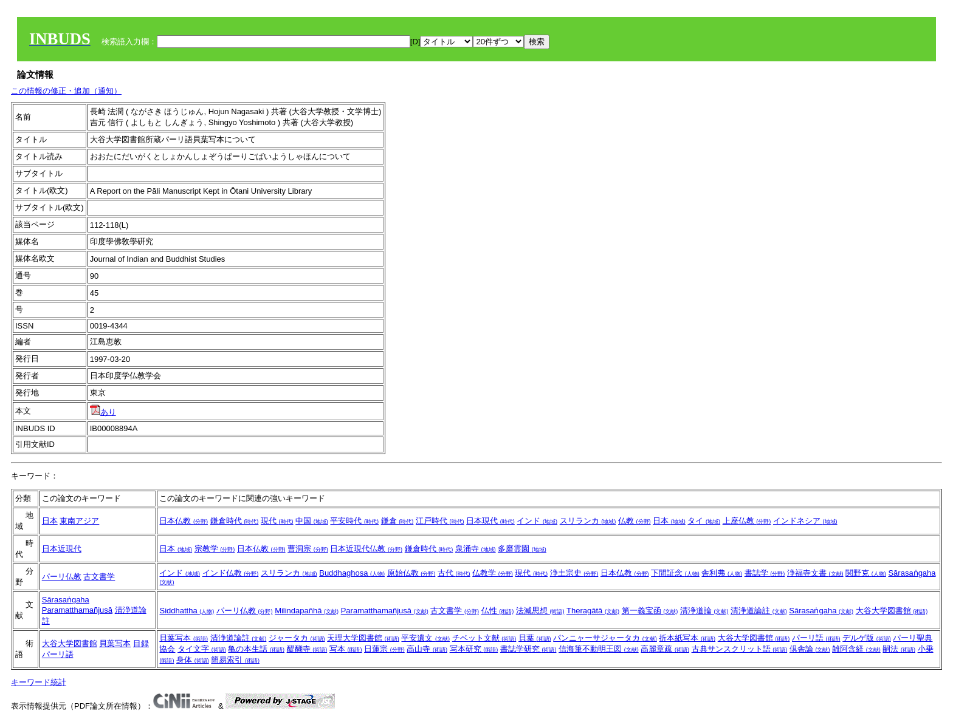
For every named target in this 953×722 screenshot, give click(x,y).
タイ (703, 520)
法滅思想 (540, 610)
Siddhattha (186, 610)
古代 (454, 572)
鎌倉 (397, 520)
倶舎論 (810, 648)
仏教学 (492, 572)
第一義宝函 (650, 610)
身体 (192, 659)
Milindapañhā (307, 610)
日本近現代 (61, 548)
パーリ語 (58, 654)
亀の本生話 (256, 648)
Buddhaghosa (352, 572)
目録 (141, 643)
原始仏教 (411, 572)
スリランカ (588, 520)
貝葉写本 (115, 643)
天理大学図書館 (363, 637)
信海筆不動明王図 (599, 648)
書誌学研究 (528, 648)
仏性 (497, 610)
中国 (311, 520)
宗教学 (214, 548)
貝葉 (534, 637)
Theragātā (592, 610)
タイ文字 (201, 648)
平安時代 (354, 520)
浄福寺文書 (815, 572)
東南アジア (79, 520)
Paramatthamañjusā (77, 610)
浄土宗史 (574, 572)
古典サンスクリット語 (740, 648)
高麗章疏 (665, 648)
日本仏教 (183, 520)
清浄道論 (704, 610)
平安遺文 (425, 637)
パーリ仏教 (61, 576)
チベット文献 (484, 637)
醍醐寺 (307, 648)
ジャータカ (297, 637)
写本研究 (474, 648)
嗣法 (898, 648)
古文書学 (99, 576)
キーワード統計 (38, 682)
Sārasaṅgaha (65, 599)
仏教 (634, 520)
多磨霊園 (522, 548)
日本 (50, 520)
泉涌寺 (475, 548)
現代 (277, 520)
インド (537, 520)
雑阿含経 (856, 648)
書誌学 (765, 572)
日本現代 (490, 520)
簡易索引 (235, 659)
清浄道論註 (759, 610)
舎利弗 (721, 572)
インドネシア (805, 520)
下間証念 (675, 572)
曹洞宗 (307, 548)
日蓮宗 (384, 648)
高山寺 (427, 648)
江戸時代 (440, 520)
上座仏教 (747, 520)
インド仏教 (230, 572)
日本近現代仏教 (366, 548)
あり (103, 412)
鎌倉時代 (234, 520)
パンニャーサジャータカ (605, 637)
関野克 (865, 572)
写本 (345, 648)
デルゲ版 (866, 637)
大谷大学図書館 (892, 610)
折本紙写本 (687, 637)
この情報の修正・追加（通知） (66, 90)
